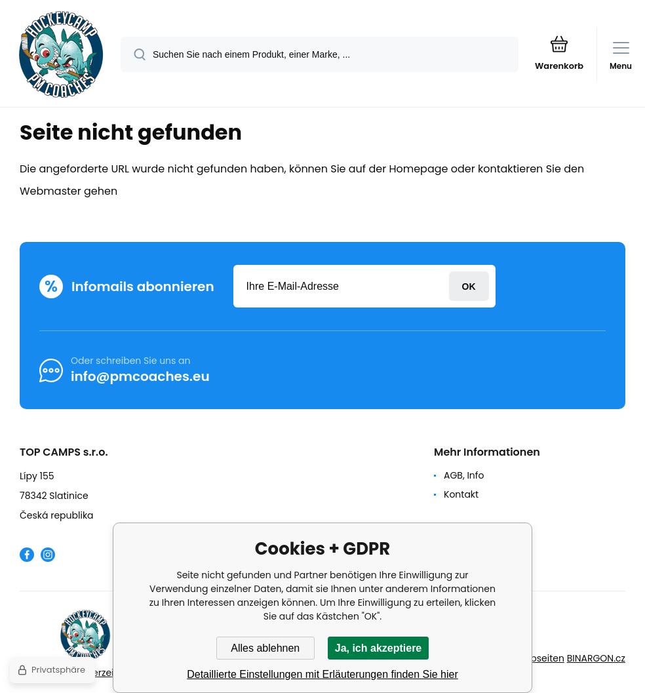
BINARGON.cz (596, 658)
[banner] (61, 54)
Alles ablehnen (265, 648)
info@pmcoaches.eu (140, 376)
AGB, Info (464, 475)
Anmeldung (469, 286)
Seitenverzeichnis (98, 672)
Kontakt (461, 494)
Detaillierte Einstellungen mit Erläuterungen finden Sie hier (322, 674)
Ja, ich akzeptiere (378, 648)
